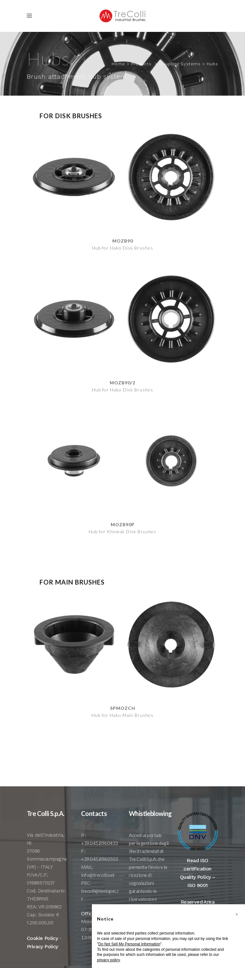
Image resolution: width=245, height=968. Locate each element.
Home (118, 64)
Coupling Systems (180, 64)
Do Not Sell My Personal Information (129, 944)
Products (141, 64)
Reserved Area (197, 902)
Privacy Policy (42, 946)
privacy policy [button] (108, 960)
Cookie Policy (42, 938)
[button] (237, 914)
